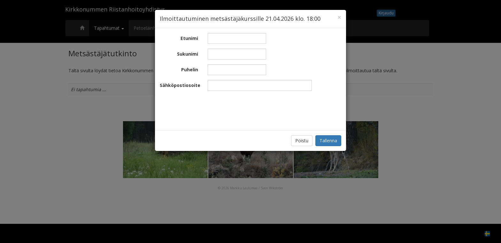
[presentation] (256, 108)
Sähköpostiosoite (180, 85)
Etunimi (189, 38)
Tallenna (328, 140)
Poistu (301, 140)
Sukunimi (187, 54)
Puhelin (189, 70)
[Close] (339, 17)
